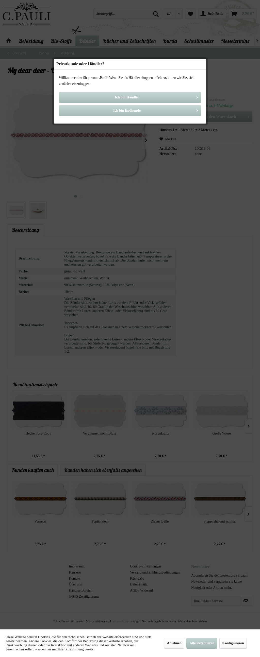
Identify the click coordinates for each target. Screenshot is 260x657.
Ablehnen (174, 643)
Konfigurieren (233, 643)
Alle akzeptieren (201, 643)
